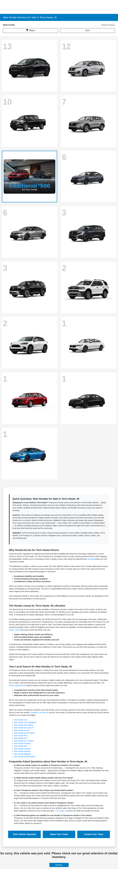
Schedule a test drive (38, 713)
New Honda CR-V (21, 738)
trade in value (14, 630)
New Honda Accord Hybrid (24, 733)
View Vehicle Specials (24, 834)
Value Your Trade (59, 834)
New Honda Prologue (22, 749)
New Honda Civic (20, 720)
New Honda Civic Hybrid (23, 725)
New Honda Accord (21, 730)
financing (91, 559)
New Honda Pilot (20, 746)
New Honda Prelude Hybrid (24, 757)
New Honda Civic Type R (23, 728)
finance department (16, 685)
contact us (63, 811)
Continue (59, 865)
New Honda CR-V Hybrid (24, 741)
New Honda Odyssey (22, 751)
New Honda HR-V (21, 736)
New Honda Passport (22, 743)
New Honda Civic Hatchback (25, 722)
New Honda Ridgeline (22, 754)
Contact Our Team (93, 834)
